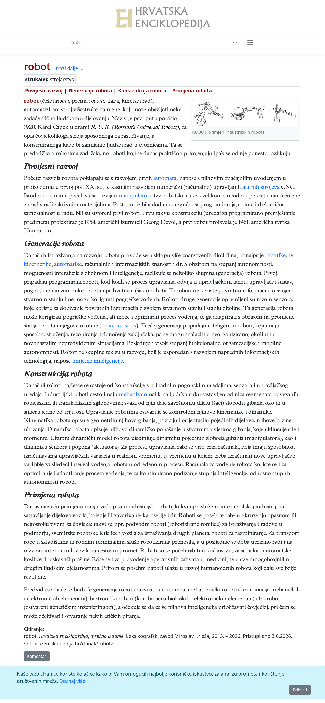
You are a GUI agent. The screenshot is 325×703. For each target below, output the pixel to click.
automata (164, 179)
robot (37, 66)
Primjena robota (192, 90)
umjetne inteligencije (97, 361)
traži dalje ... (69, 68)
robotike (275, 256)
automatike (68, 265)
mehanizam (133, 395)
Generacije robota (90, 90)
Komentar (36, 656)
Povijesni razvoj (44, 90)
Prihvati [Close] (300, 690)
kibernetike (37, 265)
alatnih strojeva (261, 188)
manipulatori (135, 196)
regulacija (122, 326)
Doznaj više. (73, 681)
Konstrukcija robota (142, 90)
